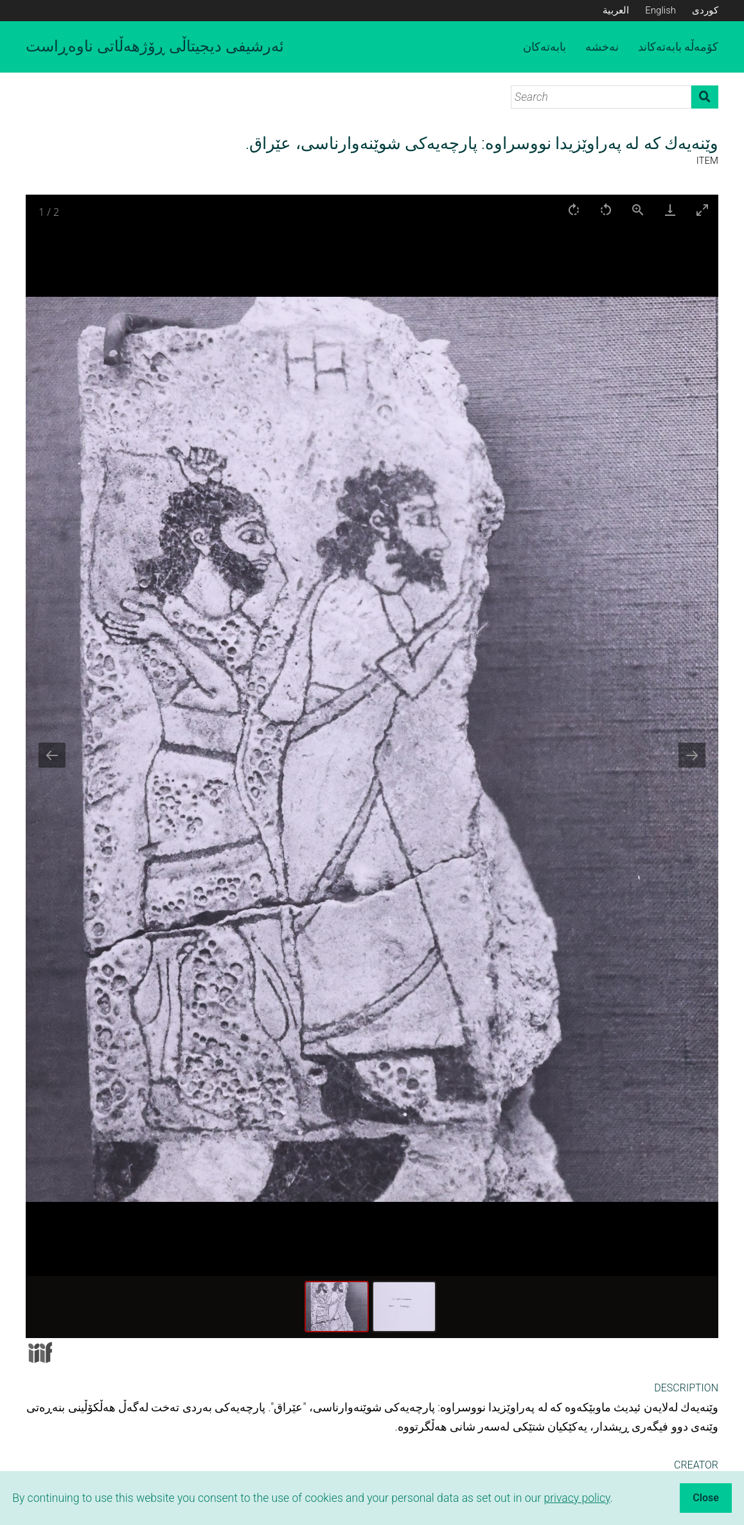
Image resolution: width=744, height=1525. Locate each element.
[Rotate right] (574, 210)
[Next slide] (691, 755)
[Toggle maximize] (702, 210)
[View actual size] (638, 210)
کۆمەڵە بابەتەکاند (678, 46)
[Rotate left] (606, 210)
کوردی (705, 10)
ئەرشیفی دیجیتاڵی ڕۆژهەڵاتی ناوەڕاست (155, 46)
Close (706, 1498)
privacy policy (577, 1498)
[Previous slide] (52, 755)
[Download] (670, 210)
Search (704, 97)
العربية (616, 10)
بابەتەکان (544, 46)
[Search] (601, 97)
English (660, 10)
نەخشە (602, 46)
